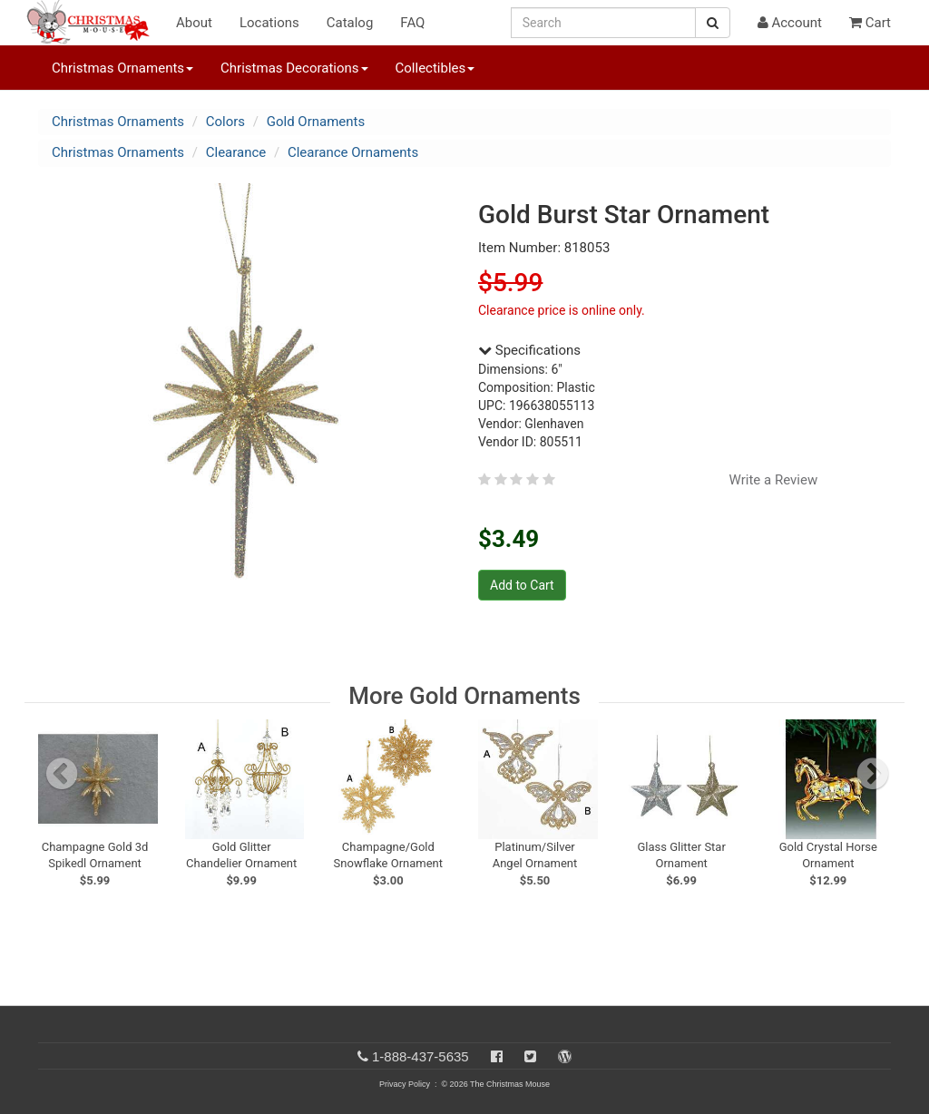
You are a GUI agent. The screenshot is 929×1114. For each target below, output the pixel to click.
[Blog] (565, 1056)
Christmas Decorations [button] (293, 68)
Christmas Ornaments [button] (122, 68)
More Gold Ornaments (464, 695)
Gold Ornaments (316, 121)
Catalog (350, 23)
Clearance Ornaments (353, 152)
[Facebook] (497, 1056)
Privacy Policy (404, 1084)
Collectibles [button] (435, 68)
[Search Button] (712, 22)
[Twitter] (530, 1056)
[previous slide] (62, 774)
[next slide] (873, 774)
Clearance (236, 152)
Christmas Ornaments (118, 121)
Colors (225, 121)
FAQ (412, 23)
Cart (870, 23)
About (194, 23)
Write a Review (773, 480)
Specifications (529, 350)
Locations (269, 23)
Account (790, 23)
